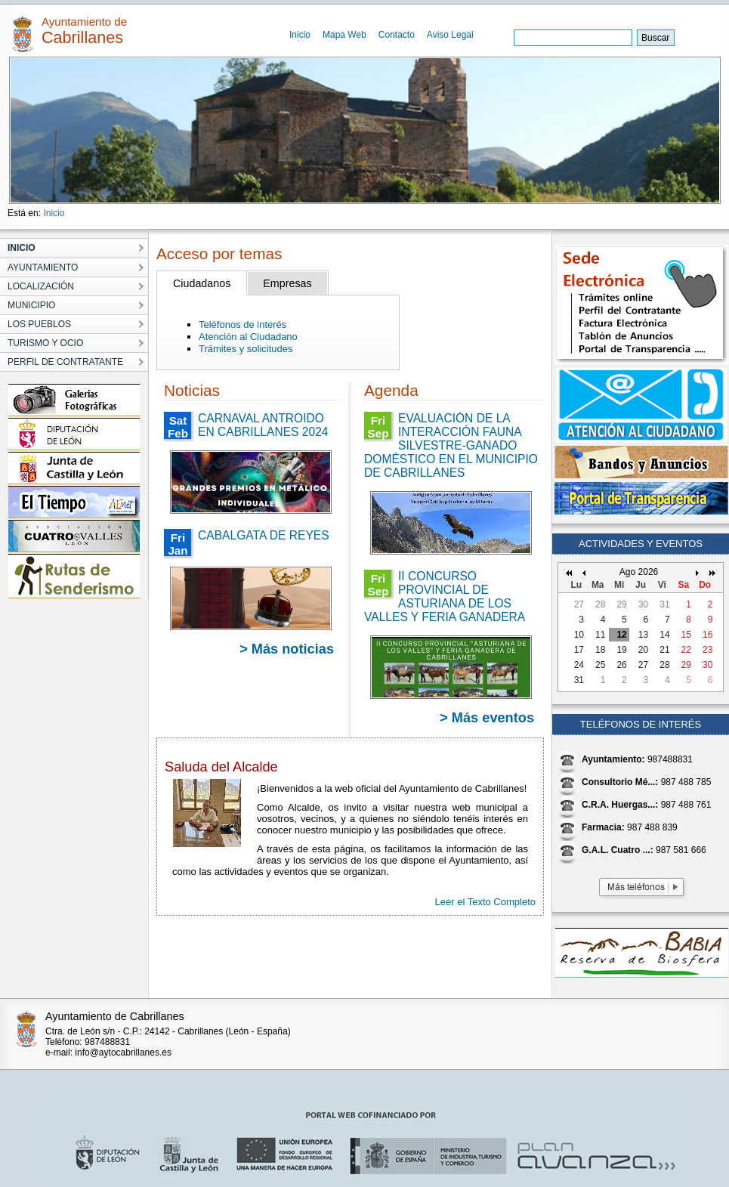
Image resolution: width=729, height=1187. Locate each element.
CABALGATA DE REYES (263, 535)
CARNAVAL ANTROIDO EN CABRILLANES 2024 (263, 425)
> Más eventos (487, 717)
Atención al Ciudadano (248, 336)
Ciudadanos (201, 283)
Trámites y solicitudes (246, 348)
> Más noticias (286, 649)
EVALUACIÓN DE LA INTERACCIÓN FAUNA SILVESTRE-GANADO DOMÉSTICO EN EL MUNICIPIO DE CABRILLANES (451, 445)
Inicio (299, 34)
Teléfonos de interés (242, 324)
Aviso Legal (450, 34)
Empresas (287, 283)
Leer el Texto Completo (485, 901)
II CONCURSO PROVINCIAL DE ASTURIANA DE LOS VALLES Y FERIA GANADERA (444, 596)
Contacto (396, 34)
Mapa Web (344, 34)
